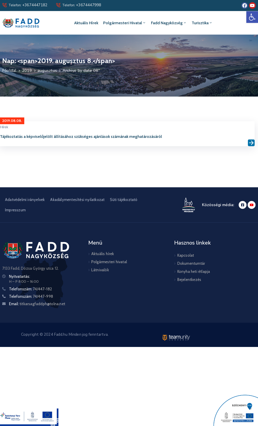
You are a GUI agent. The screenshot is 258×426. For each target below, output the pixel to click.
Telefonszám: (30, 289)
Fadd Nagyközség (169, 22)
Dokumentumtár (191, 263)
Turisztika (202, 22)
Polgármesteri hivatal (124, 22)
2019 (27, 70)
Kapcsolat (185, 255)
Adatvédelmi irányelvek (25, 199)
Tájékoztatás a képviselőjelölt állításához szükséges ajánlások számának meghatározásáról (81, 136)
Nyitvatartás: (19, 276)
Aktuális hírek (86, 22)
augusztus (47, 70)
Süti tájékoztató (123, 199)
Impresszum (15, 210)
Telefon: (28, 5)
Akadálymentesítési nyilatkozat (77, 199)
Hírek (4, 127)
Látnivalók (100, 270)
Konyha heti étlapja (193, 271)
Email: (37, 304)
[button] (252, 17)
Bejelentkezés (189, 279)
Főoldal (9, 70)
